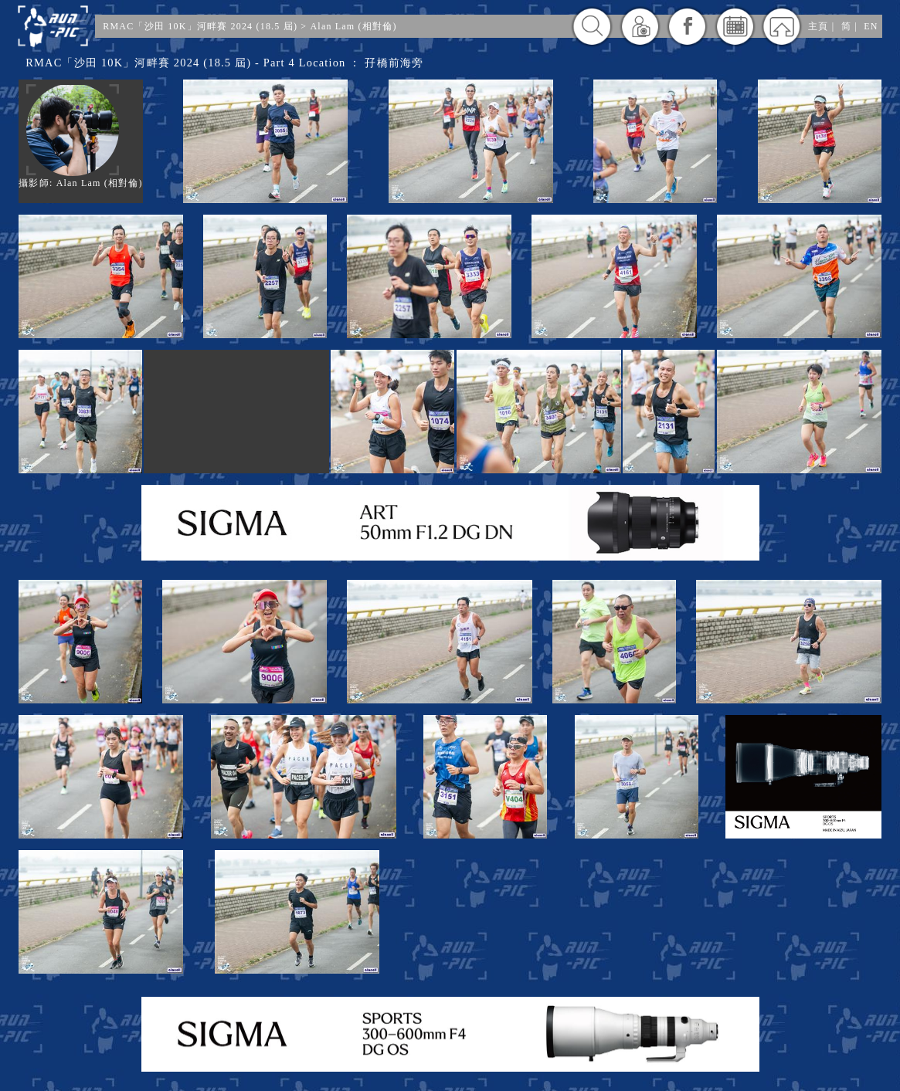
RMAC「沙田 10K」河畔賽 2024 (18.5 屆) (200, 26)
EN (871, 26)
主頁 (818, 26)
